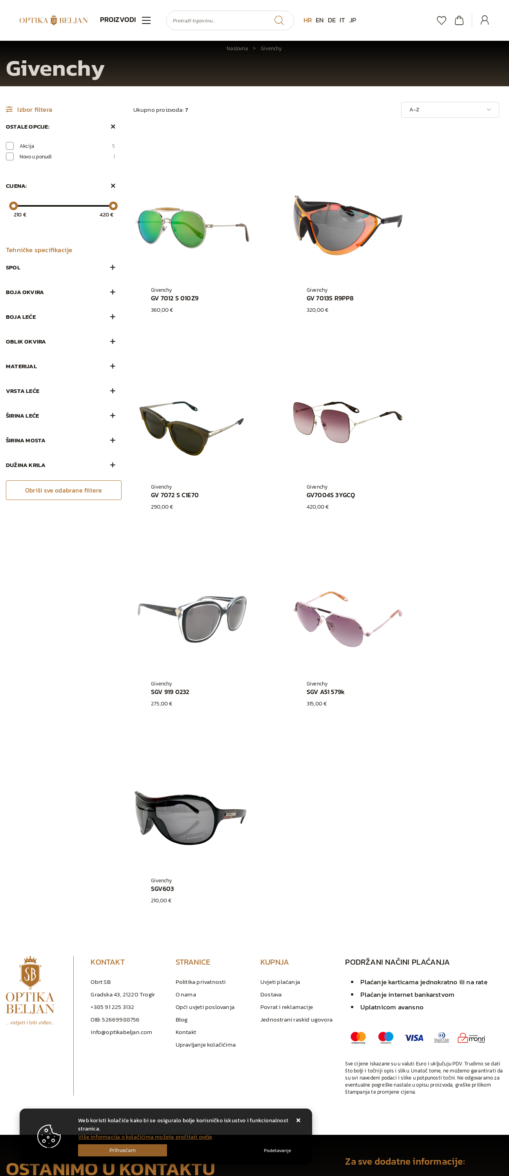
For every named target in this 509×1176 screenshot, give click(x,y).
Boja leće (21, 316)
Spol (13, 267)
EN (320, 20)
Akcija (67, 145)
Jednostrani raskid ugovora (296, 814)
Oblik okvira (26, 341)
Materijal (21, 366)
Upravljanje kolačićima (206, 839)
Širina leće (22, 415)
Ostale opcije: (27, 126)
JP (352, 20)
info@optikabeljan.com (121, 827)
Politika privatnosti (201, 777)
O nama (186, 789)
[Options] (277, 1150)
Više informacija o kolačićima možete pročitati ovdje (145, 1137)
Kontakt (186, 827)
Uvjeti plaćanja (280, 777)
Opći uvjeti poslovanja (205, 802)
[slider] (13, 206)
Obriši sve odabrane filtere (63, 490)
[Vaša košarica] (459, 20)
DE (332, 20)
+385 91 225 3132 (112, 802)
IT (342, 20)
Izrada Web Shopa (87, 1168)
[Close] (122, 1150)
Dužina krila (25, 464)
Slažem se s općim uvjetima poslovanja (64, 1071)
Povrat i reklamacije (286, 802)
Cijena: (16, 185)
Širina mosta (25, 440)
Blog (182, 814)
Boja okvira (25, 291)
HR (308, 20)
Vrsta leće (22, 390)
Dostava (271, 789)
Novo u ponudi (67, 156)
